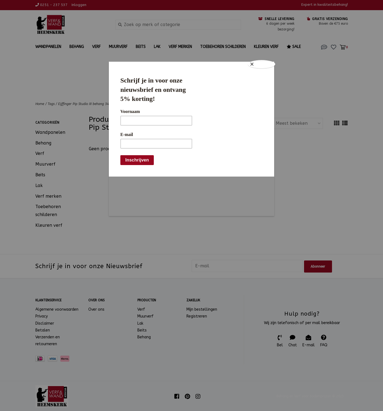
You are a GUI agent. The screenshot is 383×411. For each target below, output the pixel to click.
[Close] (263, 63)
